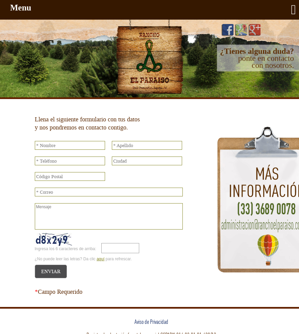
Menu (153, 10)
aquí (100, 259)
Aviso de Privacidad (151, 321)
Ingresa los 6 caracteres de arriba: (65, 248)
